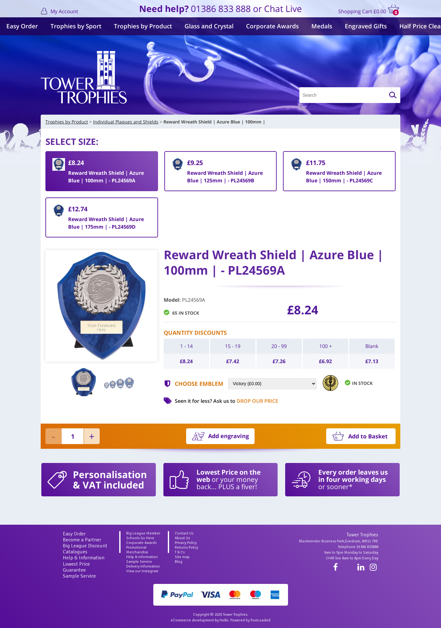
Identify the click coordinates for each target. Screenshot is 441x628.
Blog (178, 561)
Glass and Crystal (209, 26)
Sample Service (79, 576)
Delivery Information (143, 566)
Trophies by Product (143, 26)
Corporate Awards (272, 26)
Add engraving (228, 436)
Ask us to (245, 400)
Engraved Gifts (366, 26)
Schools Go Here (140, 538)
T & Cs (180, 552)
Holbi (224, 620)
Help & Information (83, 558)
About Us (182, 538)
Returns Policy (186, 547)
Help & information (142, 557)
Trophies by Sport (75, 26)
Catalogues (75, 552)
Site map (182, 557)
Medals (321, 26)
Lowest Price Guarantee (76, 567)
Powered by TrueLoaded (250, 620)
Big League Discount (85, 546)
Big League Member (143, 533)
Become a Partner (82, 540)
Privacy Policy (186, 542)
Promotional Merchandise (137, 550)
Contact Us (184, 533)
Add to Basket (368, 436)
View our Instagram (142, 571)
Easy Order (22, 26)
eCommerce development (192, 620)
